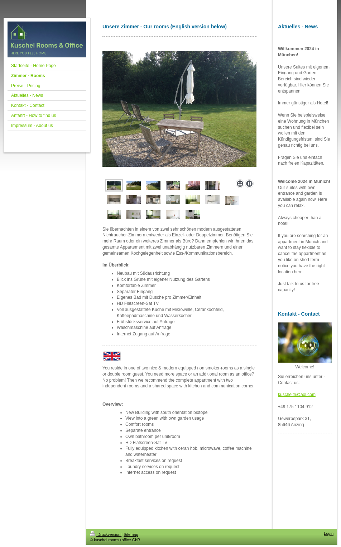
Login (328, 533)
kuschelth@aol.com (297, 394)
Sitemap (131, 534)
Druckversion (105, 534)
